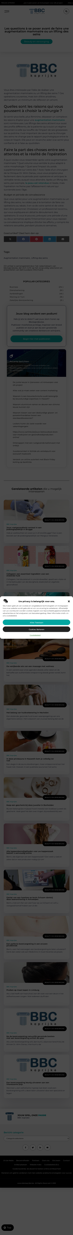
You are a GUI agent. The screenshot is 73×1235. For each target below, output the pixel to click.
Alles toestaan (36, 622)
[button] (68, 601)
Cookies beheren (36, 629)
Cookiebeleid (35, 635)
